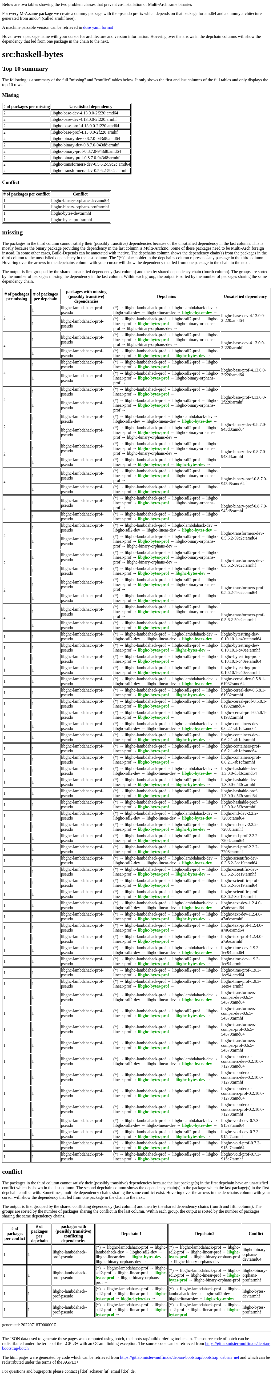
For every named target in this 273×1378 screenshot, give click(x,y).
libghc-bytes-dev (197, 312)
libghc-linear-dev (161, 312)
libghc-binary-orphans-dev (149, 328)
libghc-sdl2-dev (126, 312)
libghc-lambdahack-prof (145, 307)
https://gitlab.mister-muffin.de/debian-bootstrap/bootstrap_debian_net (179, 1357)
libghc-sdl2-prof (186, 319)
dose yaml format (98, 27)
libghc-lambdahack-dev (192, 307)
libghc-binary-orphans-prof (217, 1257)
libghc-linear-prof (206, 1252)
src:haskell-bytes (32, 54)
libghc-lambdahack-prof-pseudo (70, 1254)
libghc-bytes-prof (153, 323)
